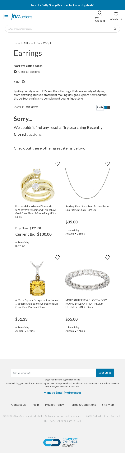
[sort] (100, 107)
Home (17, 43)
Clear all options (27, 71)
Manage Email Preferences (62, 392)
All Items (28, 43)
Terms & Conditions (83, 404)
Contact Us (18, 404)
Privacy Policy (54, 404)
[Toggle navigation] (6, 16)
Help (35, 404)
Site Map (108, 404)
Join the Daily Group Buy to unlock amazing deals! (62, 5)
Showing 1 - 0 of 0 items (26, 106)
